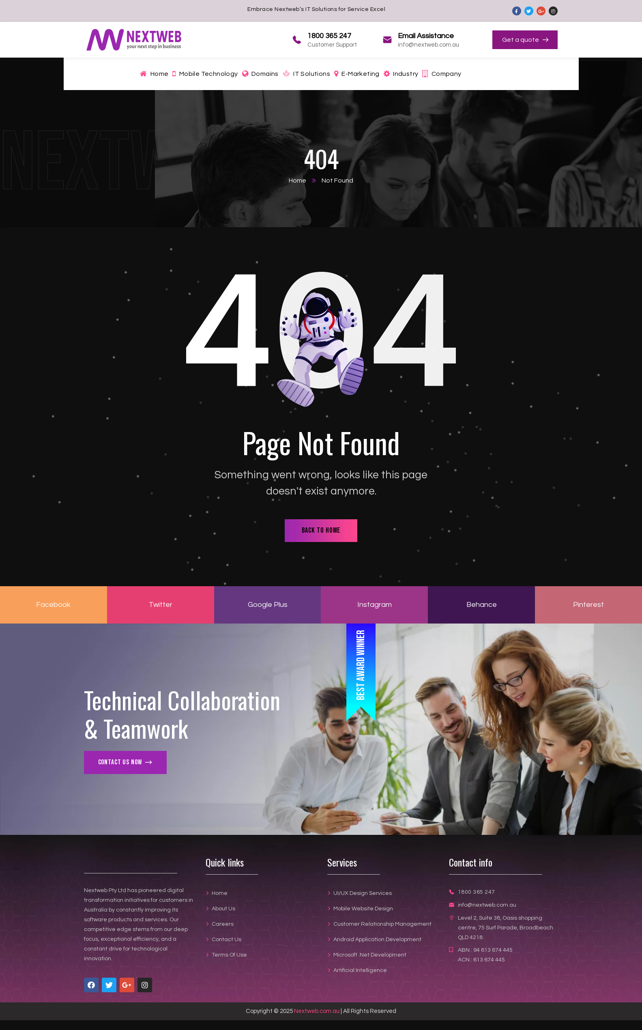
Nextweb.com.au (316, 1011)
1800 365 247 (476, 892)
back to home (321, 530)
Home (297, 180)
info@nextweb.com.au (487, 905)
